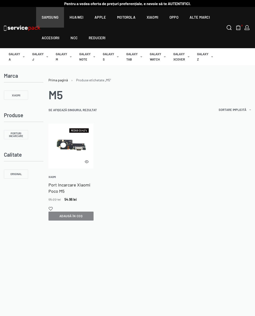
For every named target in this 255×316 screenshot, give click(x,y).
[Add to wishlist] (50, 209)
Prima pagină (58, 80)
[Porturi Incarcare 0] (16, 134)
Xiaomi (52, 177)
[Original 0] (16, 174)
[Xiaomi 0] (16, 95)
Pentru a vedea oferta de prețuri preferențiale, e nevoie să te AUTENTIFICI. (127, 3)
